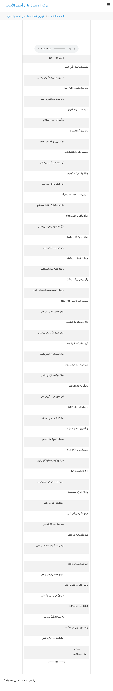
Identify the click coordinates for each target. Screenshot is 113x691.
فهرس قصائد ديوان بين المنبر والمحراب (25, 16)
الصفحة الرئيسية (56, 16)
